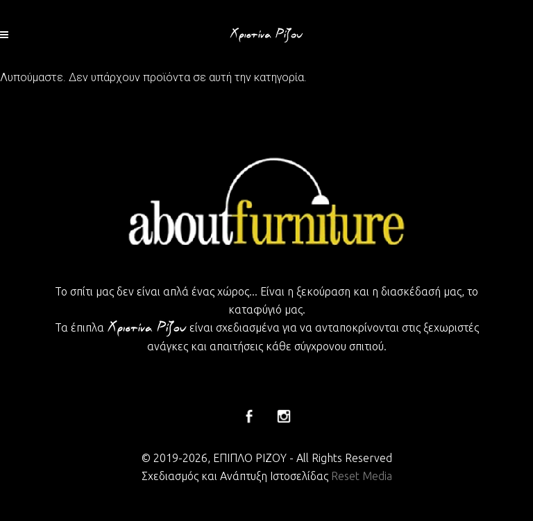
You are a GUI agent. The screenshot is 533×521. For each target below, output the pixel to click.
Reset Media (361, 476)
